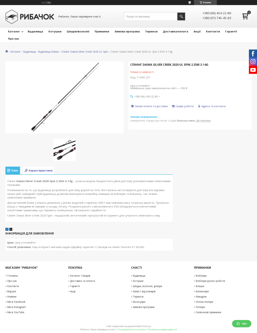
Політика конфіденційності (162, 329)
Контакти (213, 31)
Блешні (200, 286)
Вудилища (35, 31)
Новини (11, 296)
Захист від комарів (144, 291)
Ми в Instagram (16, 307)
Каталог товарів (80, 275)
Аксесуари (139, 301)
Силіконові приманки (208, 312)
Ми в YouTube (15, 312)
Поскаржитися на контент (132, 329)
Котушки (54, 31)
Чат (241, 323)
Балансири (202, 291)
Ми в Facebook (16, 301)
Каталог (14, 31)
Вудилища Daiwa (48, 51)
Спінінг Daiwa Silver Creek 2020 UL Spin (84, 51)
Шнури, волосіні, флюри (147, 286)
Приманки (102, 31)
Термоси (151, 31)
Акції (197, 31)
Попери (200, 307)
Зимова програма (127, 31)
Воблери (201, 275)
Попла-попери (204, 301)
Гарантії (231, 31)
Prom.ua (146, 326)
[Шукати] (181, 16)
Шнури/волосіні (78, 31)
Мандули (201, 296)
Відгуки (11, 291)
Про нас (13, 38)
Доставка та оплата (82, 281)
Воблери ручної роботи (210, 281)
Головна (12, 275)
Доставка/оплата (175, 31)
